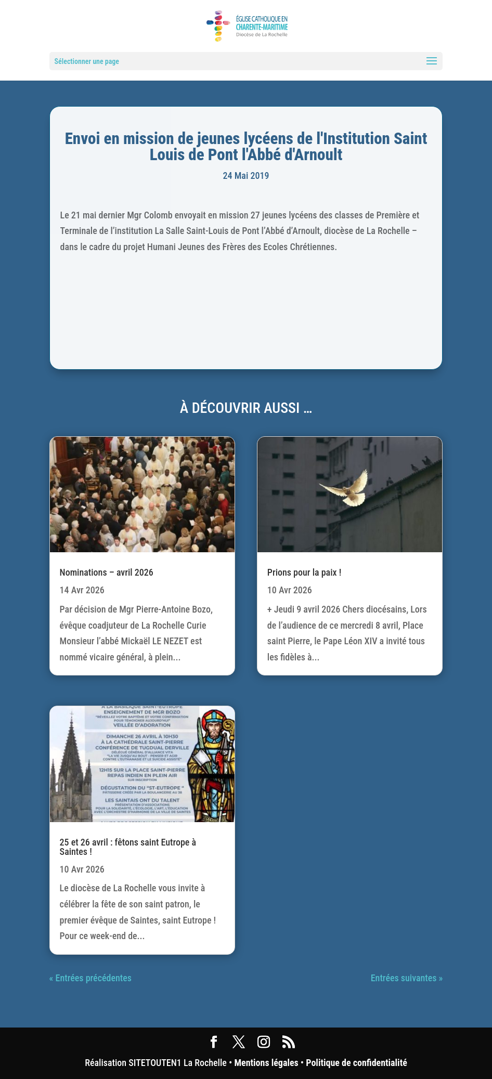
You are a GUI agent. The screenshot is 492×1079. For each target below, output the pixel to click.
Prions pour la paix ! (304, 572)
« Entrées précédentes (90, 977)
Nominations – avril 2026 (106, 572)
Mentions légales (266, 1062)
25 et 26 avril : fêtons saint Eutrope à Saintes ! (128, 847)
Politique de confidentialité (356, 1062)
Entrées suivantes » (407, 977)
